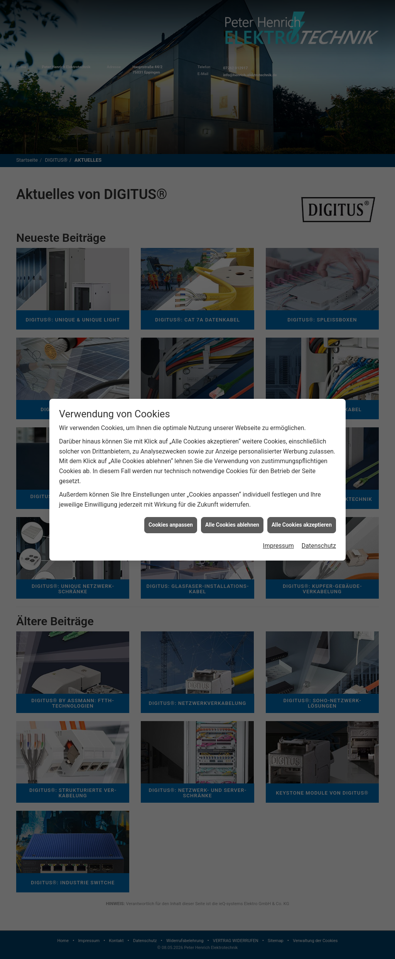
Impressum (278, 545)
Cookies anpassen (171, 525)
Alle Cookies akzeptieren (302, 525)
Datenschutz (319, 545)
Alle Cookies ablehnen (232, 525)
